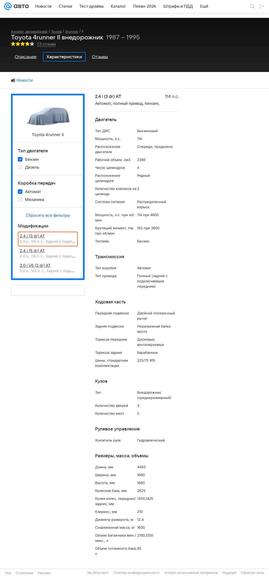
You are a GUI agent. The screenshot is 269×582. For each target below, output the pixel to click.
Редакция (229, 573)
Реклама (44, 573)
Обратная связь (252, 573)
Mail (8, 573)
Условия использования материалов (191, 573)
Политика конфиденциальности (136, 573)
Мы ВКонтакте (97, 573)
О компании (24, 573)
